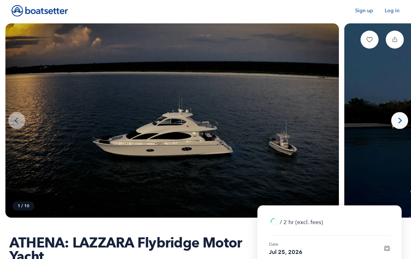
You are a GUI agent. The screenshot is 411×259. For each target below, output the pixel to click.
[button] (370, 40)
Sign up (364, 11)
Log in (392, 11)
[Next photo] (399, 120)
